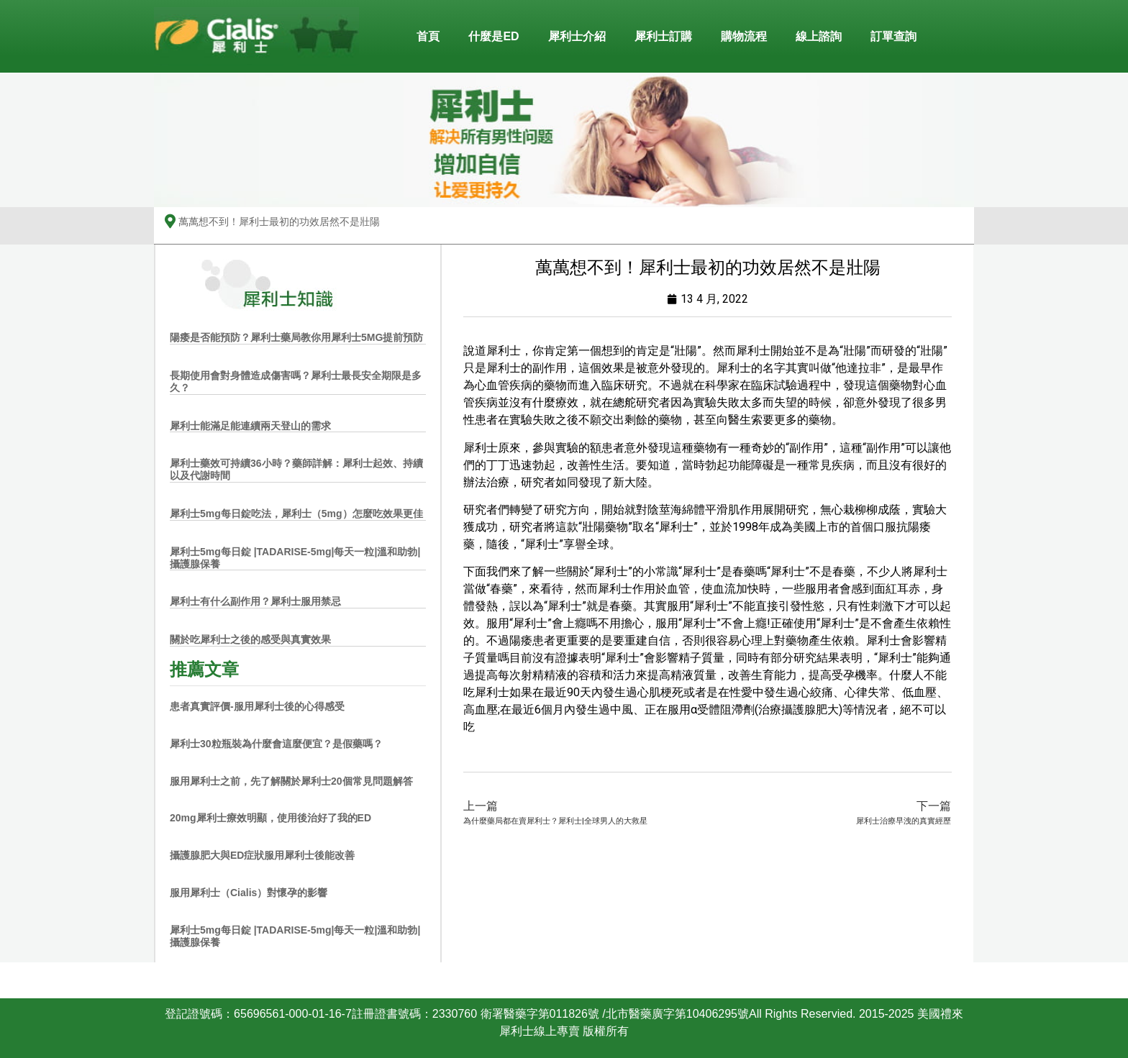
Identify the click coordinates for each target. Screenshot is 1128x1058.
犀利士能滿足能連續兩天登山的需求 (250, 426)
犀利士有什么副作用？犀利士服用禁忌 (255, 601)
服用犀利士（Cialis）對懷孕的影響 (248, 892)
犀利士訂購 (663, 36)
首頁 (428, 36)
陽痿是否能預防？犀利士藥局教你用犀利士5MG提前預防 (296, 337)
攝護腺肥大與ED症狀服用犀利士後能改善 (262, 855)
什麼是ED (493, 36)
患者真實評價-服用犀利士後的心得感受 (257, 706)
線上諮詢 (819, 36)
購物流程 (744, 36)
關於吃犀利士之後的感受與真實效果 (250, 639)
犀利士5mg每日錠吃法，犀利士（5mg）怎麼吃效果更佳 (296, 513)
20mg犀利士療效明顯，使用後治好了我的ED (270, 818)
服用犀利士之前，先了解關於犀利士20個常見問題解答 (291, 781)
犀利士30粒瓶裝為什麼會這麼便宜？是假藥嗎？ (276, 743)
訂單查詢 (893, 36)
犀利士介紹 (577, 36)
